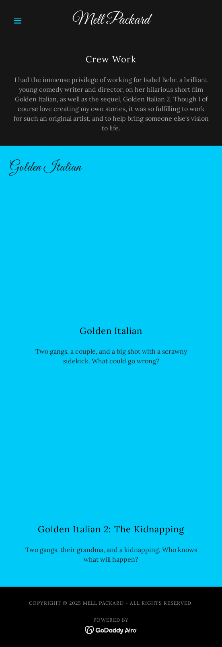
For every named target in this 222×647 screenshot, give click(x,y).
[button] (25, 20)
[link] (111, 20)
